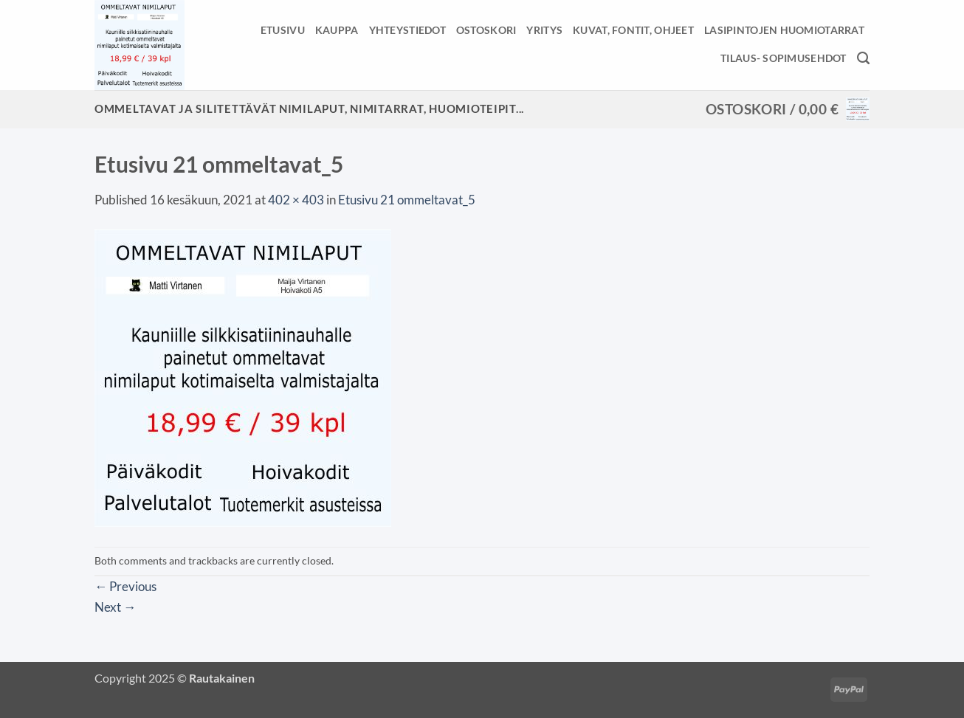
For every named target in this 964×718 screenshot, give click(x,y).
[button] (788, 109)
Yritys (544, 30)
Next (115, 607)
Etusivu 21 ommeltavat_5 (406, 199)
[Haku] (863, 58)
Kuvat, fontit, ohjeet (633, 30)
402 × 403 (296, 199)
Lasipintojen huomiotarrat (784, 30)
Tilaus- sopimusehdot (783, 58)
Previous (125, 586)
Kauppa (337, 30)
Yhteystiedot (407, 30)
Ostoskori (486, 30)
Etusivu (283, 30)
